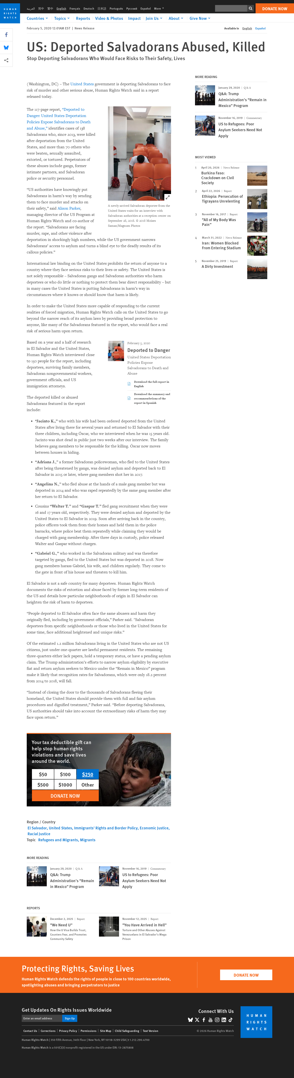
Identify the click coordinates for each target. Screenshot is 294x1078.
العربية (31, 8)
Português (116, 8)
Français (75, 8)
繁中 (50, 8)
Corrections (48, 1031)
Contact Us (30, 1031)
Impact (134, 18)
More (160, 8)
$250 (87, 774)
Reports (83, 18)
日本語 (102, 8)
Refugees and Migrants (58, 840)
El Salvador (37, 828)
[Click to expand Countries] (38, 18)
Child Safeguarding (127, 1031)
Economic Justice (154, 828)
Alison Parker (69, 208)
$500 (43, 784)
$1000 (65, 784)
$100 (65, 774)
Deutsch (89, 8)
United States (82, 84)
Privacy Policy (68, 1031)
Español (146, 8)
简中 (41, 8)
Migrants (87, 840)
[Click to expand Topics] (62, 18)
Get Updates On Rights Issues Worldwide (67, 1009)
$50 (43, 774)
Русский (131, 8)
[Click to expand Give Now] (201, 18)
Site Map (105, 1031)
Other (87, 784)
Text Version (150, 1031)
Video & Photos (109, 18)
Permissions (88, 1031)
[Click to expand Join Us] (155, 18)
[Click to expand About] (177, 18)
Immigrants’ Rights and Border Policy (106, 828)
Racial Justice (39, 833)
